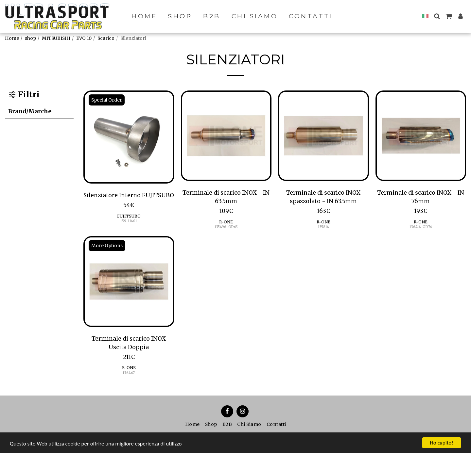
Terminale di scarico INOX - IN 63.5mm (226, 197)
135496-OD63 (226, 227)
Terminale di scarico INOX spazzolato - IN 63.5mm (323, 197)
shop (30, 38)
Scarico (105, 38)
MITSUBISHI (56, 38)
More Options (107, 246)
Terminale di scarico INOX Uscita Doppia (129, 343)
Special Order (106, 100)
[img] (128, 137)
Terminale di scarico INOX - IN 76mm (420, 197)
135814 (323, 227)
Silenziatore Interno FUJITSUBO (128, 195)
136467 (129, 373)
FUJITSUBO (129, 216)
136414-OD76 (421, 227)
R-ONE (226, 221)
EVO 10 (84, 38)
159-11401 (128, 221)
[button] (436, 16)
